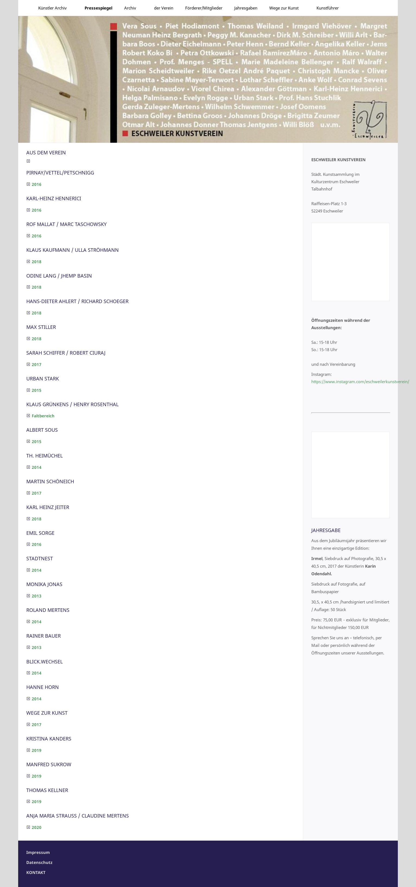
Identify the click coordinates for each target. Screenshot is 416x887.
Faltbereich (43, 415)
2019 (36, 750)
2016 (36, 184)
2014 (36, 467)
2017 (36, 364)
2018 (36, 261)
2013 (36, 596)
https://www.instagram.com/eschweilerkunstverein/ (360, 381)
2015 (36, 390)
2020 (36, 827)
